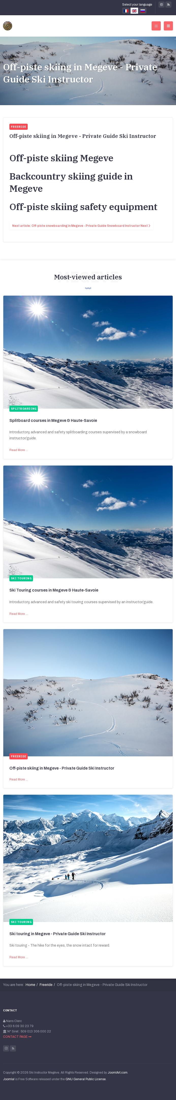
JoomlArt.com (117, 1072)
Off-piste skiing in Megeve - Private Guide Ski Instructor (80, 73)
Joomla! (8, 1079)
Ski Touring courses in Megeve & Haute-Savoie (53, 590)
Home (30, 985)
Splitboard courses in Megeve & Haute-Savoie (53, 420)
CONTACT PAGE (17, 1037)
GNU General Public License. (86, 1079)
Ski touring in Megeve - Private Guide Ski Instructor (57, 934)
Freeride (18, 756)
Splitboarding (23, 408)
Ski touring (21, 578)
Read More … (18, 450)
